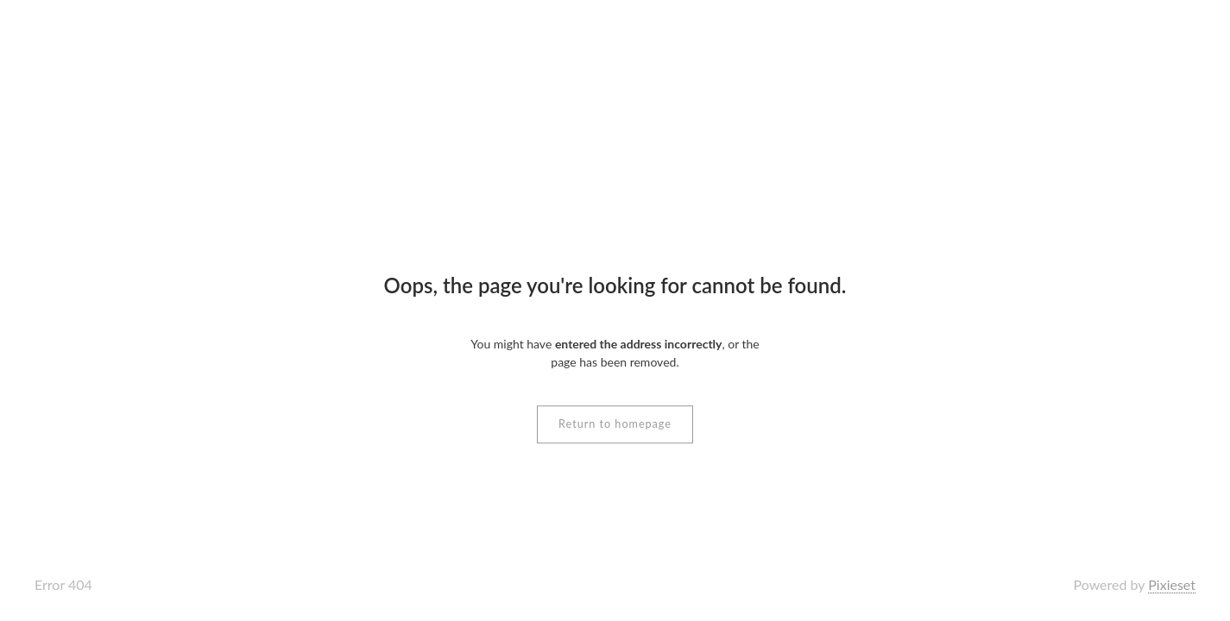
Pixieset (1171, 584)
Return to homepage (615, 423)
